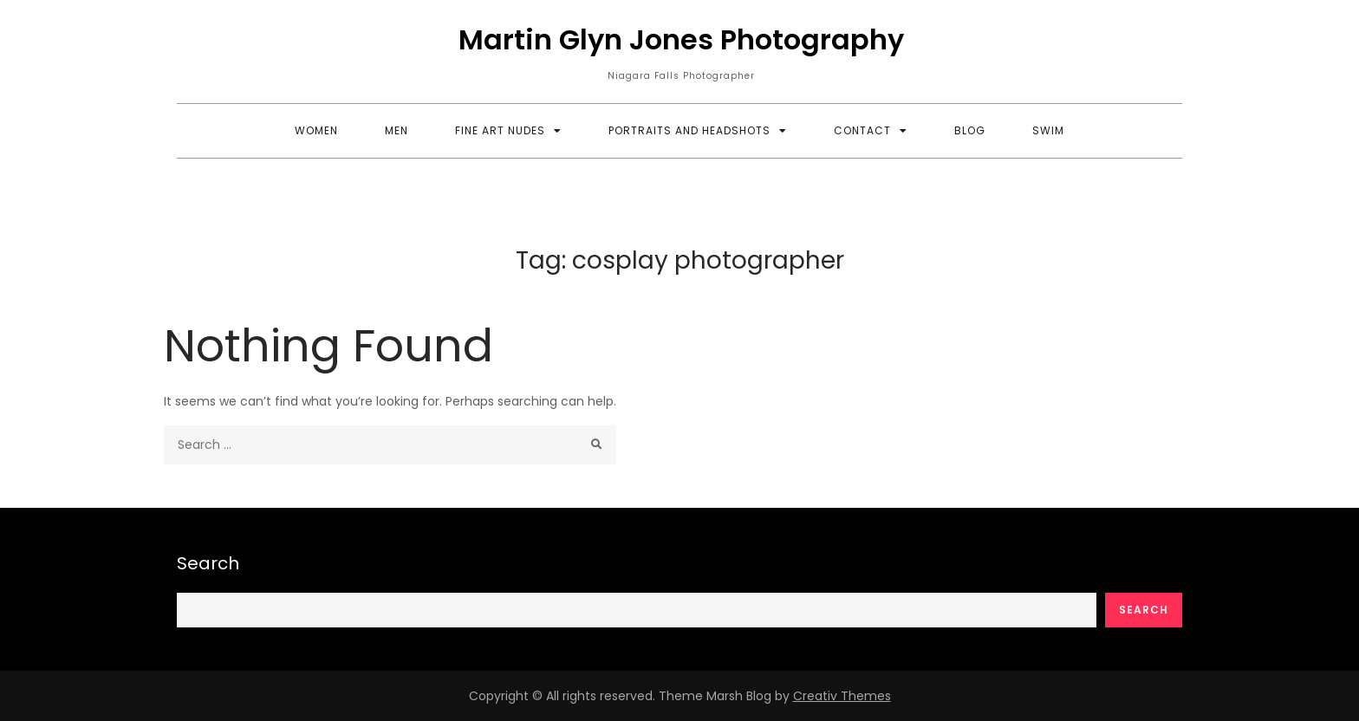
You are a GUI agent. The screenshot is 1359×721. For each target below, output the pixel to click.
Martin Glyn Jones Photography (681, 39)
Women (316, 130)
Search (208, 563)
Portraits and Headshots (689, 130)
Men (396, 130)
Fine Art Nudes (500, 130)
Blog (969, 130)
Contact (862, 130)
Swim (1048, 130)
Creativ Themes (842, 696)
